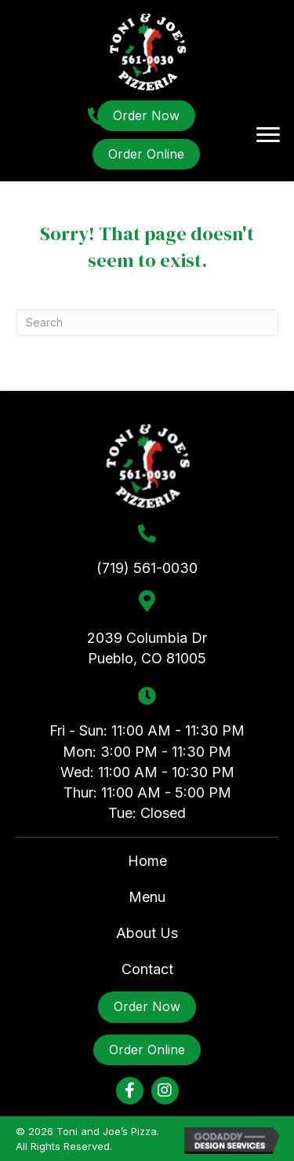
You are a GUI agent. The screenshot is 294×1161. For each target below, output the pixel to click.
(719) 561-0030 (147, 568)
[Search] (147, 322)
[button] (129, 1090)
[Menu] (268, 135)
